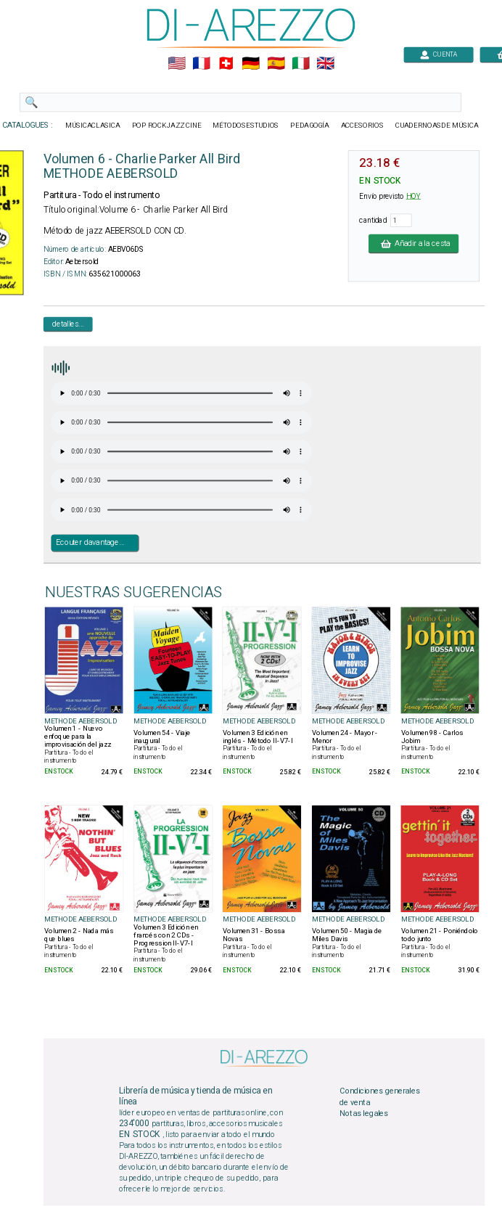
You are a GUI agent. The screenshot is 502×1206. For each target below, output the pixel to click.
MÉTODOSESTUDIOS (246, 125)
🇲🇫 (201, 64)
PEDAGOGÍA (309, 125)
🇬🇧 (325, 64)
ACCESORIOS (362, 125)
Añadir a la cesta (413, 243)
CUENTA (438, 54)
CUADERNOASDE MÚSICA (437, 125)
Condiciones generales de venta (379, 1097)
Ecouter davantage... (90, 543)
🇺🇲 (177, 64)
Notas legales (364, 1114)
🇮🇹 (301, 64)
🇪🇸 (276, 64)
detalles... (68, 323)
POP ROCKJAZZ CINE (167, 125)
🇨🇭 (226, 64)
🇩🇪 (251, 64)
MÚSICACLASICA (92, 125)
